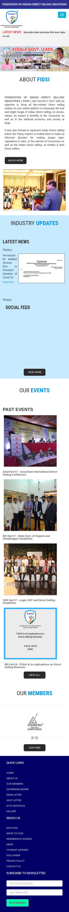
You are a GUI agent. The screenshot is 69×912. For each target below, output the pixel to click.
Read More (8, 282)
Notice (7, 250)
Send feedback (17, 902)
